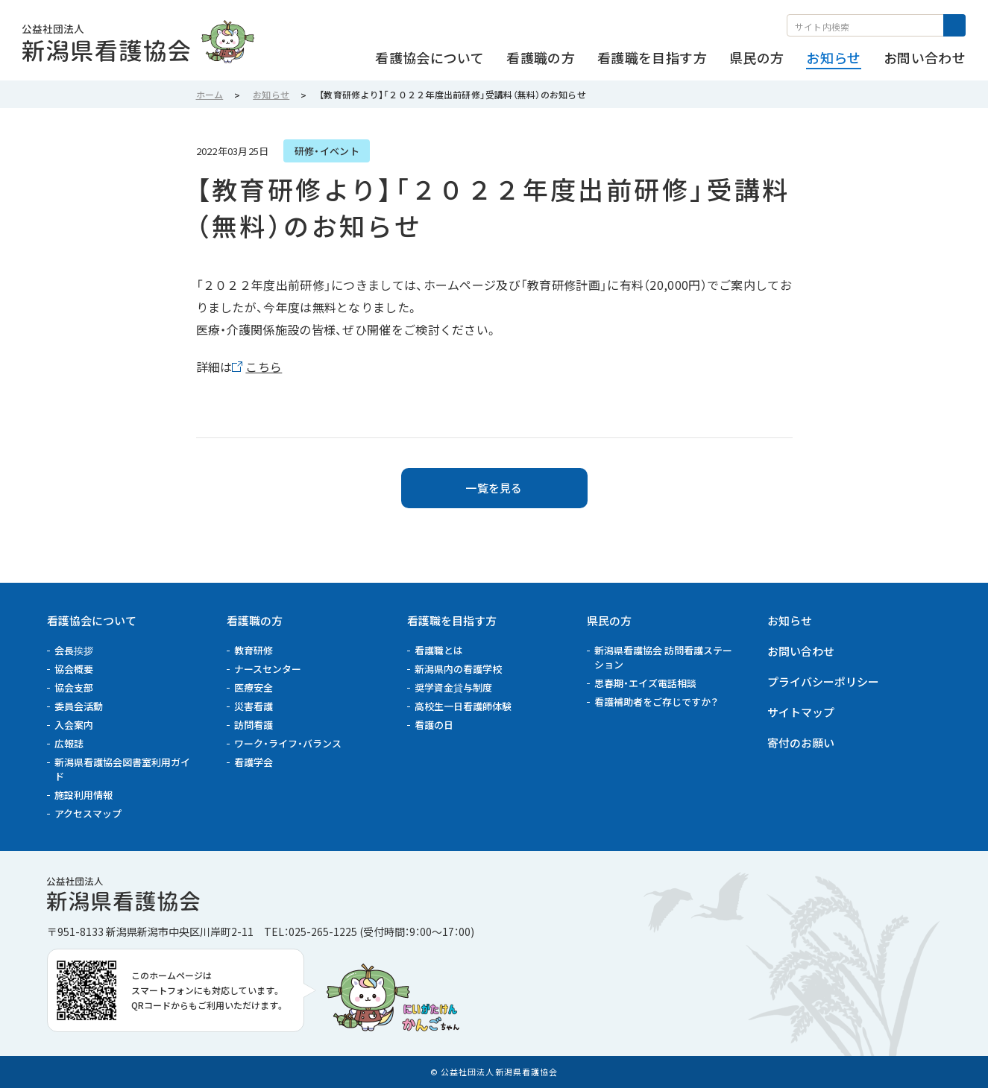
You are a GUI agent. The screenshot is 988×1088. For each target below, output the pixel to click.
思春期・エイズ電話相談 (645, 683)
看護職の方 (255, 620)
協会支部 (73, 687)
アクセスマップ (88, 813)
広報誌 (69, 743)
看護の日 (434, 725)
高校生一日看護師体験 (463, 706)
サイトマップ (800, 712)
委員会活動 (78, 706)
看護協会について (91, 620)
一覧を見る (494, 488)
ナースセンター (267, 669)
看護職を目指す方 (452, 620)
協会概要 (73, 669)
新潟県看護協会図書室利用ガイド (122, 769)
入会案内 (73, 725)
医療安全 (253, 687)
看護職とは (439, 650)
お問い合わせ (800, 651)
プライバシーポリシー (823, 681)
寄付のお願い (800, 742)
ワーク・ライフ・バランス (288, 743)
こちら (263, 367)
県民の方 (609, 620)
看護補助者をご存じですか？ (656, 702)
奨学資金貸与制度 (453, 687)
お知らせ (789, 620)
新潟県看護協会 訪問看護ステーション (663, 657)
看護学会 (253, 762)
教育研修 (253, 650)
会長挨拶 (73, 650)
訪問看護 (253, 725)
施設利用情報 (83, 795)
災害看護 (253, 706)
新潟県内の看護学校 (458, 669)
